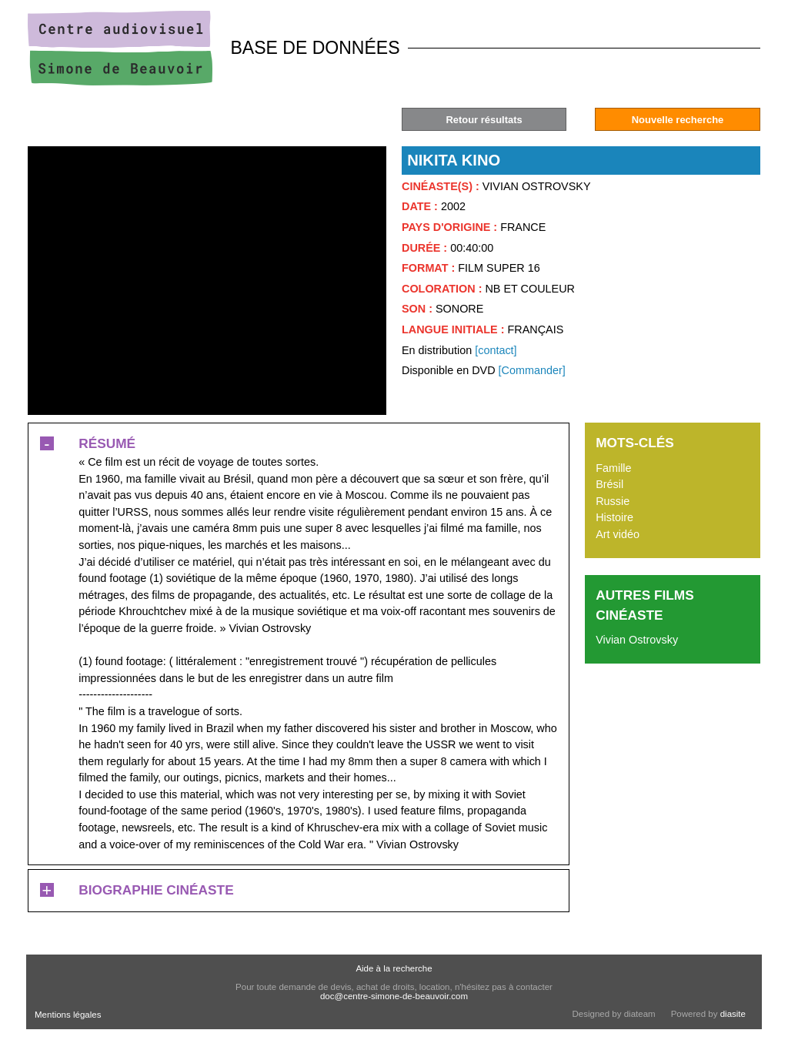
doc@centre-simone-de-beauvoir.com (394, 996)
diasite (733, 1013)
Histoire (614, 517)
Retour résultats (484, 119)
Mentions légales (68, 1014)
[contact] (495, 350)
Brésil (609, 484)
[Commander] (532, 370)
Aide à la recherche (394, 968)
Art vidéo (617, 534)
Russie (612, 501)
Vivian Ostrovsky (637, 640)
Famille (613, 468)
